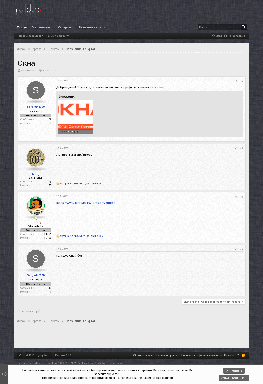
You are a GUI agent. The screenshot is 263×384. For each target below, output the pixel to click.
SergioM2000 (29, 70)
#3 (241, 196)
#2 (241, 148)
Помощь (229, 355)
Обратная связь (143, 355)
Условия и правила (167, 355)
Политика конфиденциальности (201, 355)
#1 (241, 80)
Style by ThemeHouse (109, 363)
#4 (241, 249)
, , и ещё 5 (81, 183)
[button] (53, 27)
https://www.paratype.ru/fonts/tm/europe (85, 203)
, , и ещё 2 (81, 236)
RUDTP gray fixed (38, 355)
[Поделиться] (236, 81)
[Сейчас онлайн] (36, 219)
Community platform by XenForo (55, 363)
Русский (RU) (63, 355)
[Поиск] (222, 27)
